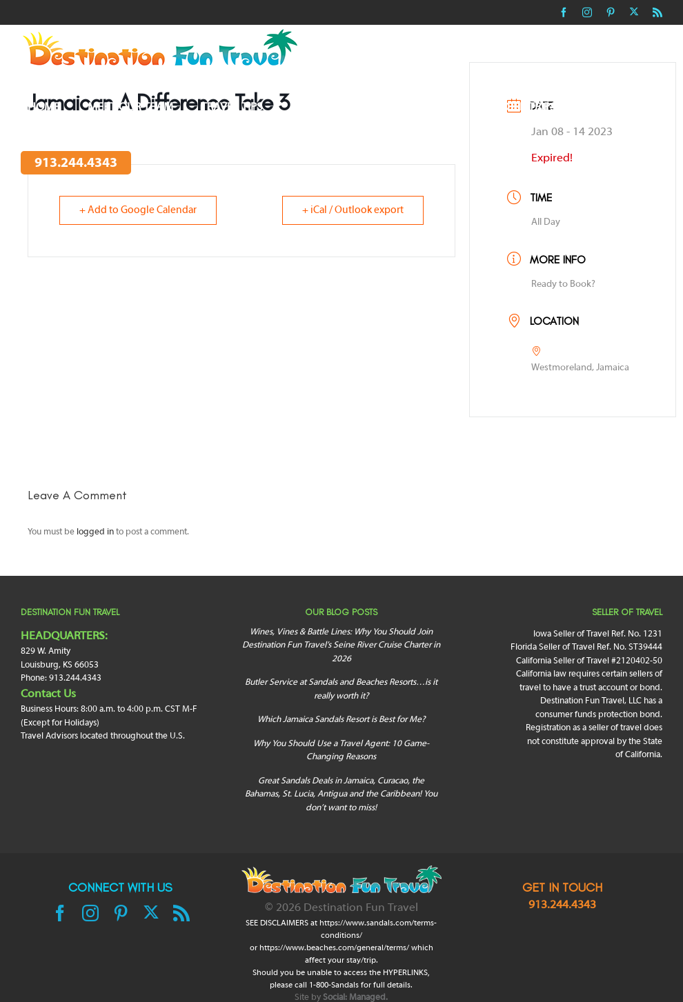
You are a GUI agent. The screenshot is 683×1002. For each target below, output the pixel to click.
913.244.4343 (562, 905)
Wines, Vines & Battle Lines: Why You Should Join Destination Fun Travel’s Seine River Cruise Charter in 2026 (341, 646)
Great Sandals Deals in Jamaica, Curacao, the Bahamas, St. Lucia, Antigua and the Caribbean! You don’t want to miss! (341, 794)
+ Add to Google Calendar (138, 210)
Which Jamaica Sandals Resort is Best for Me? (341, 720)
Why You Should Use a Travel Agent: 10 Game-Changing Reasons (341, 751)
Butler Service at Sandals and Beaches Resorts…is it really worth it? (341, 689)
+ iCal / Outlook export (353, 210)
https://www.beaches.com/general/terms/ (334, 948)
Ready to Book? (563, 284)
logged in (95, 532)
